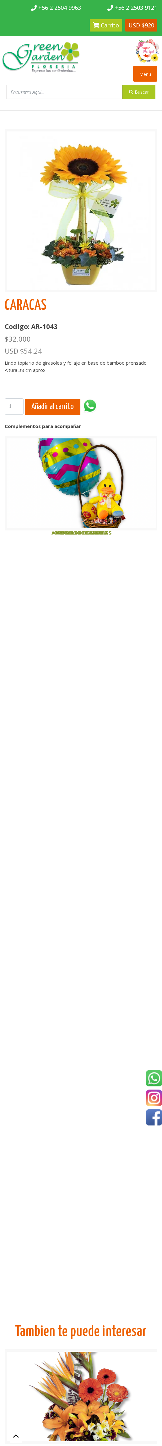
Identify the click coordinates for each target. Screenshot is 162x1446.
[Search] (14, 406)
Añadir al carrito (52, 407)
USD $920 (141, 25)
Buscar (139, 92)
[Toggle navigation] (145, 74)
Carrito (106, 25)
